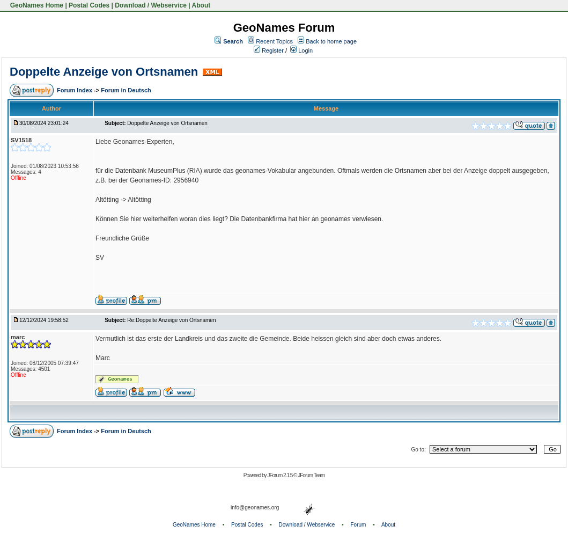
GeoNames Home (35, 5)
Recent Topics (274, 41)
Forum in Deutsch (126, 90)
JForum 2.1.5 (280, 475)
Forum (358, 525)
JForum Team (311, 475)
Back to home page (331, 41)
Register (269, 50)
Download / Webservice (151, 5)
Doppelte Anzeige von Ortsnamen (104, 71)
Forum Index (75, 90)
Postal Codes (89, 5)
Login (301, 50)
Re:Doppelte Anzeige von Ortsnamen (171, 320)
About (201, 5)
